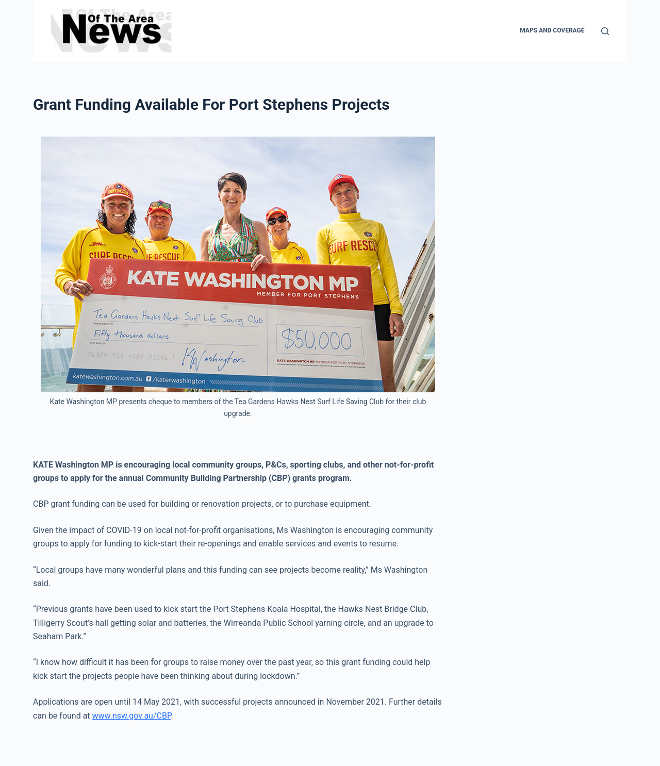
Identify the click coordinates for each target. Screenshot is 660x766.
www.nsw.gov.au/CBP (131, 716)
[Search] (605, 31)
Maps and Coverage (552, 30)
